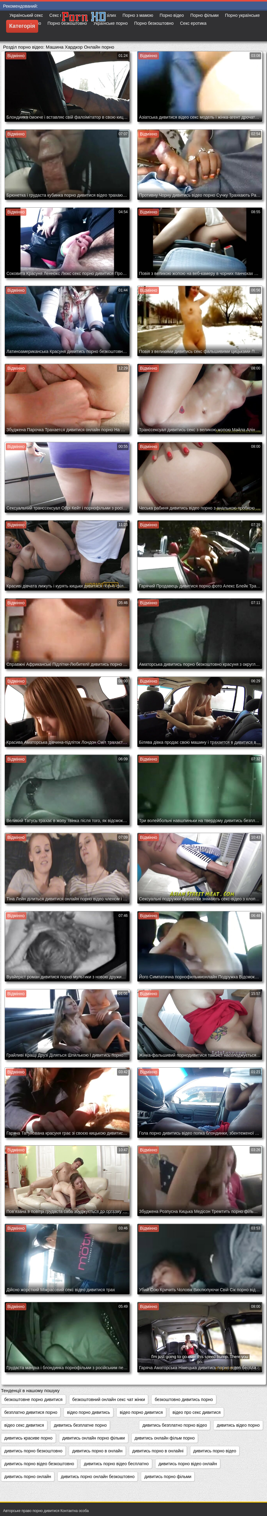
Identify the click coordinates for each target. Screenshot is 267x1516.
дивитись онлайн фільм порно (165, 1438)
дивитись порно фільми (167, 1476)
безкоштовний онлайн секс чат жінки (108, 1399)
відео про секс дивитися (197, 1412)
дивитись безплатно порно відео (174, 1425)
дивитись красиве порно (28, 1438)
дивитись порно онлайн (27, 1476)
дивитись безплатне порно (80, 1425)
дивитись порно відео (214, 1450)
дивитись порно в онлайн (97, 1450)
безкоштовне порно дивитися (33, 1399)
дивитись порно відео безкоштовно (39, 1463)
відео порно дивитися (141, 1412)
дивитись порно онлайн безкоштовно (97, 1476)
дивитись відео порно (238, 1425)
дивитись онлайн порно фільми (93, 1438)
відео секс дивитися (24, 1425)
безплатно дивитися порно (30, 1412)
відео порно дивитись (88, 1412)
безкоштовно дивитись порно (184, 1399)
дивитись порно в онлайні (158, 1450)
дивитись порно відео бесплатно (116, 1463)
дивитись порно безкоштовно (33, 1450)
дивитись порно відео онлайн (188, 1463)
